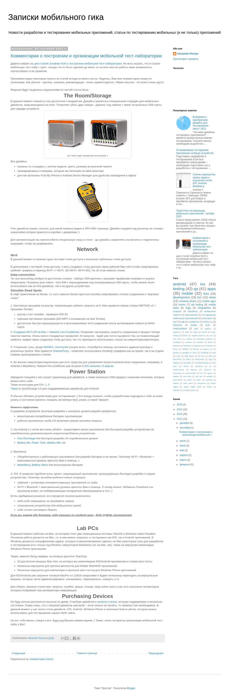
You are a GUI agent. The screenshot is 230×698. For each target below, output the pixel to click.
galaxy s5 (207, 349)
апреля (184, 455)
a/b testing (197, 304)
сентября (185, 427)
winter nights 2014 (193, 387)
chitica (189, 339)
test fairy (187, 376)
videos (176, 383)
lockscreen (199, 359)
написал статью (107, 601)
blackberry (193, 311)
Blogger (131, 688)
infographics (204, 307)
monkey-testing (201, 363)
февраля (185, 464)
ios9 (178, 356)
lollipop (176, 363)
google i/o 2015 (190, 352)
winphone (201, 383)
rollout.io (207, 370)
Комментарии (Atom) (41, 659)
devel (210, 342)
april (187, 332)
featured (198, 346)
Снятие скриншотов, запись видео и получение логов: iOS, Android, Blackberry (204, 180)
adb (183, 322)
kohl (210, 356)
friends (196, 349)
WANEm (49, 347)
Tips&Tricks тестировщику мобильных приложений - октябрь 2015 (195, 213)
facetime (187, 346)
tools (208, 325)
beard (204, 332)
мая (182, 450)
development (181, 297)
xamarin (176, 390)
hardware (177, 325)
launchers (177, 359)
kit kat (201, 356)
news (212, 297)
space (209, 373)
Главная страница (87, 653)
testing (179, 289)
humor (182, 304)
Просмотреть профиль (186, 59)
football (185, 349)
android (179, 284)
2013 (180, 414)
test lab (198, 376)
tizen (199, 380)
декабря (185, 423)
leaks (188, 359)
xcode (186, 390)
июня (183, 445)
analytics (177, 311)
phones (194, 370)
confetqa (177, 342)
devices (176, 346)
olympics (199, 366)
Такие (14, 388)
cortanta (188, 342)
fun (199, 297)
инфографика (180, 328)
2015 (180, 404)
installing (204, 352)
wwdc (209, 387)
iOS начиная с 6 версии (98, 366)
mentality (187, 363)
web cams (188, 383)
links (206, 293)
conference (194, 322)
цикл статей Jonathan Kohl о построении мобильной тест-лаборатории (78, 63)
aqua (195, 332)
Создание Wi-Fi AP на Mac (30, 332)
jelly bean (189, 356)
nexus (186, 366)
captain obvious (198, 335)
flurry (175, 349)
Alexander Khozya (187, 53)
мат (193, 390)
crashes (199, 342)
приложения (191, 315)
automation (207, 318)
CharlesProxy (61, 350)
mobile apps (209, 301)
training (209, 380)
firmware (209, 346)
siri (201, 373)
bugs (188, 307)
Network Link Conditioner (64, 332)
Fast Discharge (26, 438)
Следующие (18, 653)
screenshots (190, 373)
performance (178, 370)
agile (196, 328)
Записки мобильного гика (56, 17)
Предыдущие (155, 653)
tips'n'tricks (177, 380)
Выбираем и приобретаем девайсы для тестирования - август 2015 (201, 123)
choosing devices (204, 339)
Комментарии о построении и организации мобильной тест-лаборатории (86, 55)
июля (183, 441)
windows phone (187, 301)
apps (211, 289)
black (185, 335)
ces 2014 (177, 339)
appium (208, 328)
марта (183, 459)
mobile (187, 293)
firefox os (208, 322)
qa (196, 289)
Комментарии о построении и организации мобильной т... (196, 433)
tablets (176, 376)
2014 (180, 409)
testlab (209, 376)
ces (210, 335)
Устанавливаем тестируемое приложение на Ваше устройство (195, 151)
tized (189, 380)
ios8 (214, 352)
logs (210, 359)
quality (194, 325)
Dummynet (61, 347)
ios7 (175, 322)
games (176, 352)
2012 (180, 419)
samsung (177, 373)
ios (202, 284)
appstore (177, 332)
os (210, 366)
